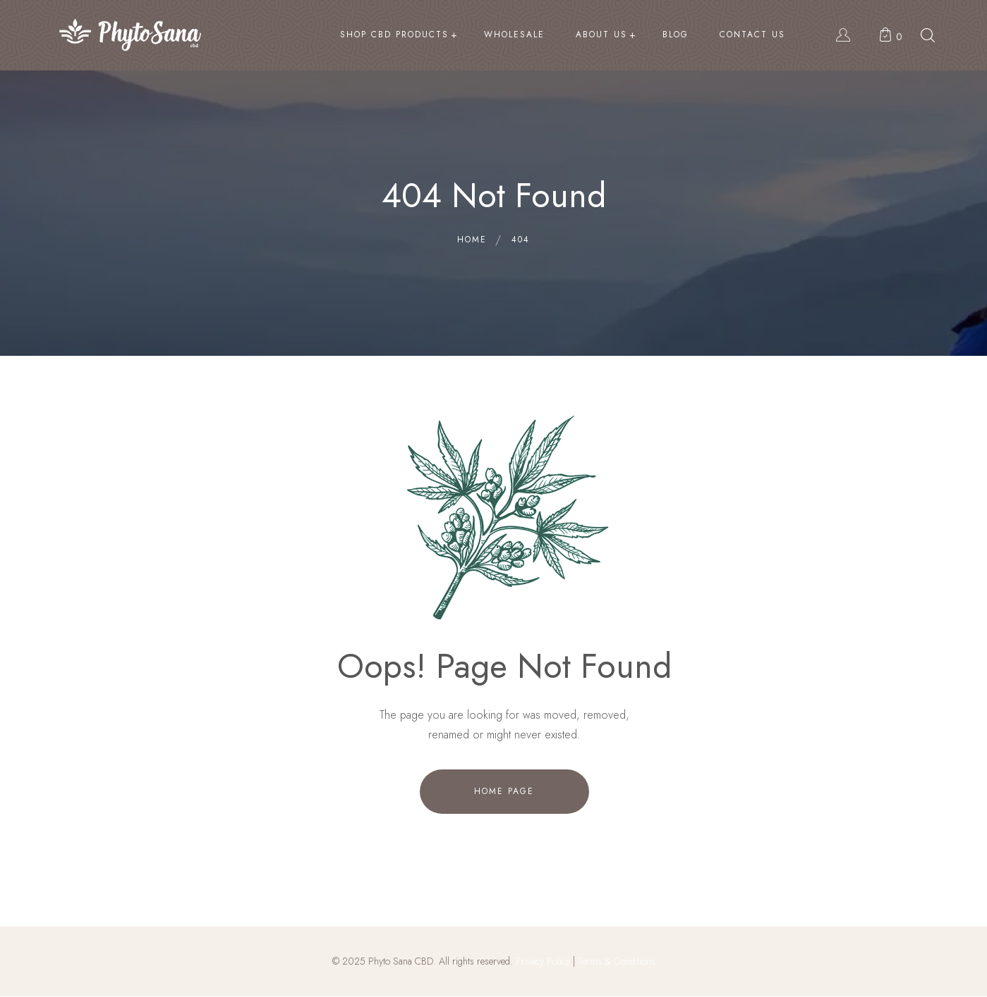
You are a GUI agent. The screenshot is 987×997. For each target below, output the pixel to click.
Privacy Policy (543, 961)
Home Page (504, 791)
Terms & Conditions (616, 961)
